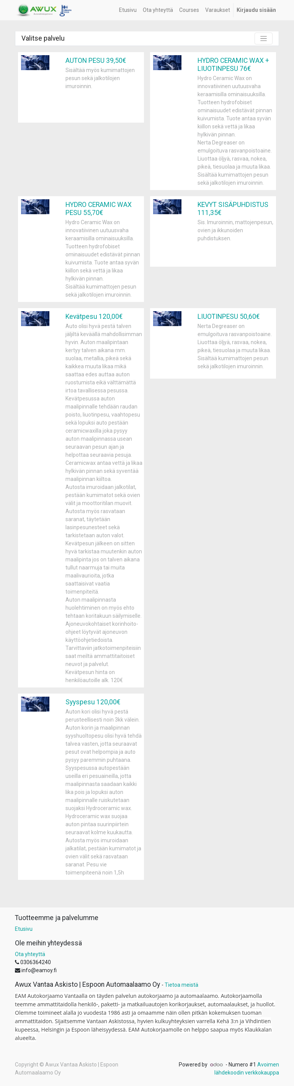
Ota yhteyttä (30, 954)
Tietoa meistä (181, 985)
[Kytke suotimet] (264, 38)
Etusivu (24, 929)
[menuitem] (128, 10)
